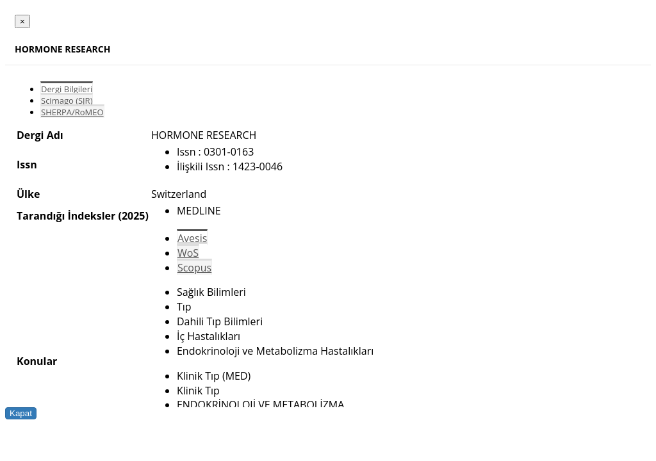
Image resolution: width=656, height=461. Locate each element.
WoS (188, 253)
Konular (37, 361)
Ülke (28, 194)
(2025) (133, 216)
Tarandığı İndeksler (66, 216)
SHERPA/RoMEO (72, 112)
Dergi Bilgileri (66, 89)
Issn (27, 165)
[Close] (22, 21)
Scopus (194, 268)
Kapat (21, 413)
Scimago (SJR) (66, 100)
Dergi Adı (40, 135)
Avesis (192, 238)
